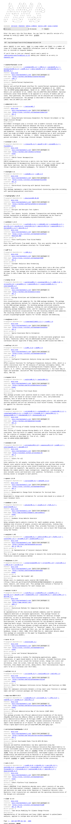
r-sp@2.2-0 (39, 174)
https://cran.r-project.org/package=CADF (27, 258)
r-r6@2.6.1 (42, 67)
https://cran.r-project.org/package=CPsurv (28, 486)
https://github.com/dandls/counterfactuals (28, 76)
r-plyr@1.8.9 (18, 226)
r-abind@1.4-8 (22, 447)
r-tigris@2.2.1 (60, 563)
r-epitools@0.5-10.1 (35, 767)
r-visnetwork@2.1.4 (43, 282)
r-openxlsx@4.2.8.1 (22, 765)
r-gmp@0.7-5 (38, 348)
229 (15, 819)
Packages (7, 26)
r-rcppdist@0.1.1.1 (57, 411)
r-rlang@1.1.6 (52, 593)
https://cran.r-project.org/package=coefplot (29, 234)
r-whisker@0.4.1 (30, 505)
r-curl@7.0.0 (18, 565)
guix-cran (14, 73)
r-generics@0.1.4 (57, 595)
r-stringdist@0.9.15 (31, 445)
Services (14, 26)
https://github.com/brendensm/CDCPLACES (27, 570)
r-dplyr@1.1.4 (22, 228)
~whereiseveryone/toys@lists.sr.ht (17, 55)
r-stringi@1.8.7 (41, 696)
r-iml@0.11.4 (24, 69)
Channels (21, 26)
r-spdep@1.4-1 (29, 174)
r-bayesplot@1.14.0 (39, 415)
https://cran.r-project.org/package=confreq (29, 353)
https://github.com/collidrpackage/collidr (28, 677)
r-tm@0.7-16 (55, 282)
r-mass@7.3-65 (41, 144)
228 (12, 819)
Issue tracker (53, 26)
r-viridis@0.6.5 (30, 411)
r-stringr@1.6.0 (30, 672)
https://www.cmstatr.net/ (22, 602)
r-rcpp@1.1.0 (48, 321)
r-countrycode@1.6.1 (47, 284)
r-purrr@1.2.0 (50, 763)
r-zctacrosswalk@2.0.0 (32, 563)
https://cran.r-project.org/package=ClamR (28, 803)
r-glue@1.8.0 (41, 505)
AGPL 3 (14, 604)
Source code (42, 26)
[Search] (16, 29)
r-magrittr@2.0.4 (42, 226)
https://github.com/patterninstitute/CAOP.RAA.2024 (31, 704)
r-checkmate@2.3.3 (52, 69)
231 (21, 819)
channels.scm (8, 57)
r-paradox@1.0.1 (53, 67)
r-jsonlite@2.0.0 (42, 672)
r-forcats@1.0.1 (21, 767)
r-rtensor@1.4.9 (30, 144)
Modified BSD (16, 236)
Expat (14, 154)
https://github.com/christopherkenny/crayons (29, 385)
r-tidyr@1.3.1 (29, 593)
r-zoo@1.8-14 (28, 763)
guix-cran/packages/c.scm (21, 75)
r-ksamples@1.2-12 (31, 595)
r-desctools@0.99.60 (31, 198)
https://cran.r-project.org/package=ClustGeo (29, 180)
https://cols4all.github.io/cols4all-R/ (27, 453)
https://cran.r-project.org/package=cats (27, 775)
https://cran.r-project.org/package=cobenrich (29, 112)
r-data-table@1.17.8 (37, 69)
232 (25, 819)
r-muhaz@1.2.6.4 (43, 481)
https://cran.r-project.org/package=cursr (28, 646)
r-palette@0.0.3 (30, 379)
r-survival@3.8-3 (30, 481)
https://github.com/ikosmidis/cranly (26, 292)
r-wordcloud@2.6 (30, 282)
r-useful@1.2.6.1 (30, 224)
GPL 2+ (14, 182)
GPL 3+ (19, 546)
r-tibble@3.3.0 (42, 224)
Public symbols (31, 26)
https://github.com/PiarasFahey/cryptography (29, 204)
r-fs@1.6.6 (51, 505)
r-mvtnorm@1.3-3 (36, 765)
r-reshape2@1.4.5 (55, 224)
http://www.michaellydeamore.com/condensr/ (28, 513)
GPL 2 (14, 488)
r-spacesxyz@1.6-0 (46, 445)
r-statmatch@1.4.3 (30, 67)
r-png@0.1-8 (58, 445)
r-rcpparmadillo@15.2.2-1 (33, 321)
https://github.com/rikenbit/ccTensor (26, 152)
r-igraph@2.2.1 (53, 144)
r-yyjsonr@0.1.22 (47, 563)
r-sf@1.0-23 (8, 565)
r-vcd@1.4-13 (28, 348)
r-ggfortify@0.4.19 (43, 537)
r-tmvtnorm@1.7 (29, 106)
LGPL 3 (14, 78)
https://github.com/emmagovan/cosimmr (26, 421)
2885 (29, 819)
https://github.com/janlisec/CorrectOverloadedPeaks (32, 733)
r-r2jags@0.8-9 (37, 413)
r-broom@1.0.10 (22, 539)
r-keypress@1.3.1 (30, 640)
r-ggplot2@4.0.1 (56, 226)
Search (46, 29)
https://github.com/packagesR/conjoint (27, 544)
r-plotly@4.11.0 (30, 226)
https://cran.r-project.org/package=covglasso (29, 327)
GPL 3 (14, 114)
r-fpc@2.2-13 (56, 537)
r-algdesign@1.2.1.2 (35, 539)
